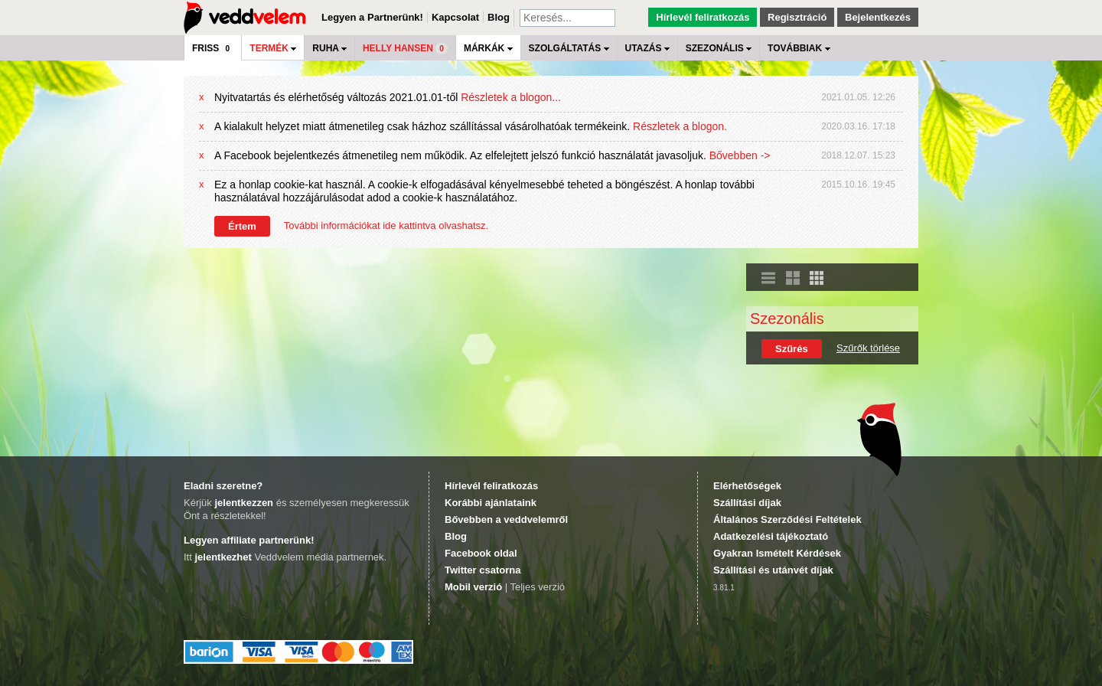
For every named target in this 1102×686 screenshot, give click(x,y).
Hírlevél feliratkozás (702, 17)
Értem (242, 226)
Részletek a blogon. (680, 126)
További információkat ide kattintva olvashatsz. (386, 225)
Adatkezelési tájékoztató (770, 536)
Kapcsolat (455, 17)
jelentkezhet (222, 557)
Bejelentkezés (878, 17)
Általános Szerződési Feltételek (787, 519)
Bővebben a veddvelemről (506, 519)
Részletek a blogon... (511, 97)
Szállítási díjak (747, 502)
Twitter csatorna (482, 570)
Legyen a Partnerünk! (372, 17)
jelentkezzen (243, 502)
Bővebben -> (740, 155)
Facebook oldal (481, 553)
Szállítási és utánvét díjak (773, 570)
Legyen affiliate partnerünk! (249, 540)
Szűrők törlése (868, 348)
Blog (498, 17)
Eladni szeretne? (223, 486)
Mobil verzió (473, 587)
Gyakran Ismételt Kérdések (777, 553)
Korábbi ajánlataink (490, 502)
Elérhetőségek (747, 486)
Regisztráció (797, 17)
